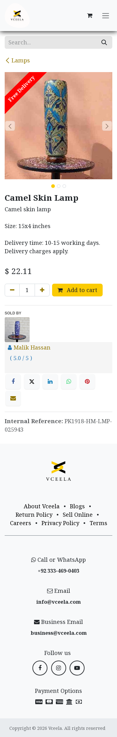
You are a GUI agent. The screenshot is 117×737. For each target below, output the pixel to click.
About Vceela (42, 506)
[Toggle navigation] (105, 16)
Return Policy (34, 514)
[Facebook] (13, 381)
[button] (10, 126)
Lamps (17, 60)
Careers (20, 523)
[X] (31, 381)
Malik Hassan (32, 347)
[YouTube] (77, 668)
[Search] (104, 42)
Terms (98, 523)
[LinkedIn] (50, 381)
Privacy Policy (60, 523)
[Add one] (42, 290)
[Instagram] (58, 668)
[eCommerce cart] (89, 15)
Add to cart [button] (77, 290)
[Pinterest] (87, 381)
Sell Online (78, 514)
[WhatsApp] (68, 381)
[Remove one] (12, 290)
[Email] (13, 398)
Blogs (77, 506)
